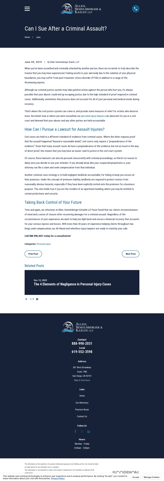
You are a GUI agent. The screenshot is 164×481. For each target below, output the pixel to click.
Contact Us (82, 416)
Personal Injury (44, 244)
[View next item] (37, 299)
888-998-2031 (82, 343)
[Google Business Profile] (88, 431)
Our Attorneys (82, 402)
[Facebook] (75, 431)
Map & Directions (82, 380)
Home (82, 395)
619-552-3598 (82, 352)
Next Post (131, 253)
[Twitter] (82, 431)
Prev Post (33, 253)
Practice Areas (82, 409)
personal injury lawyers (93, 116)
